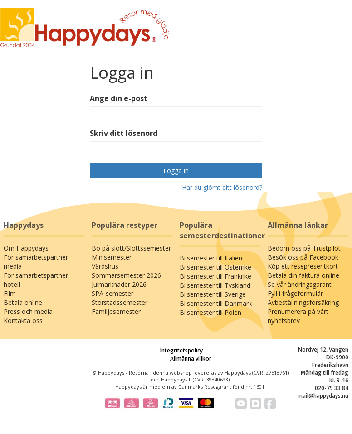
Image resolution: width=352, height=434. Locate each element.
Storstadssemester (119, 302)
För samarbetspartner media (36, 261)
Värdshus (105, 266)
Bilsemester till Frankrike (215, 276)
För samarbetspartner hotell (36, 280)
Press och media (28, 311)
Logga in (176, 170)
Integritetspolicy (181, 350)
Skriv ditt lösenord (123, 133)
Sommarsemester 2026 (126, 275)
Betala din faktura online (303, 275)
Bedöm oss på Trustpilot (304, 248)
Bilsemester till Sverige (213, 294)
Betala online (23, 302)
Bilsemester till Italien (211, 258)
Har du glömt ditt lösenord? (222, 187)
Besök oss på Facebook (303, 257)
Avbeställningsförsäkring (303, 302)
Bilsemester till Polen (210, 312)
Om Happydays (26, 248)
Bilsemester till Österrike (215, 267)
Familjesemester (116, 311)
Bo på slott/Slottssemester (131, 248)
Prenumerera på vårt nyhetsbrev (298, 316)
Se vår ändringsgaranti (300, 284)
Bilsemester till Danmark (216, 303)
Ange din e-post (118, 98)
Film (10, 293)
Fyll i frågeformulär (295, 293)
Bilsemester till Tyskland (215, 285)
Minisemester (112, 257)
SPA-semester (112, 293)
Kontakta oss (23, 320)
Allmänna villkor (190, 358)
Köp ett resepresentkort (303, 266)
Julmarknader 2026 (119, 284)
